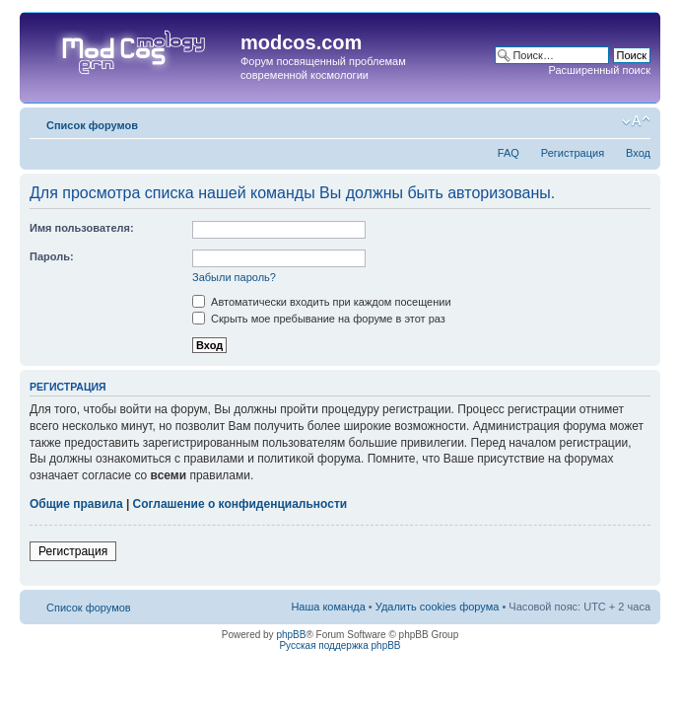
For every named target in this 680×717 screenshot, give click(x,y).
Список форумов (92, 125)
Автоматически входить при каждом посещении (321, 302)
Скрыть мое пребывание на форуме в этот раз (318, 318)
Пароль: (52, 256)
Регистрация (572, 153)
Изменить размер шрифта (636, 121)
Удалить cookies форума (437, 606)
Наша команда (328, 606)
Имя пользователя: (82, 228)
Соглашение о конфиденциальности (240, 504)
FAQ (508, 153)
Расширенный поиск (599, 70)
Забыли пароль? (234, 277)
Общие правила (76, 504)
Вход (638, 153)
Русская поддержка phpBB (339, 645)
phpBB (291, 634)
